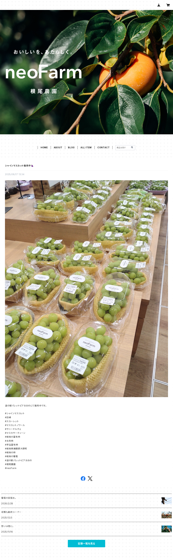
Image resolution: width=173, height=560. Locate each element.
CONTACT (103, 147)
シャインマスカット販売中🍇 (19, 165)
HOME (44, 147)
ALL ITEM (86, 147)
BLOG (71, 147)
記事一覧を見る (86, 543)
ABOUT (58, 147)
